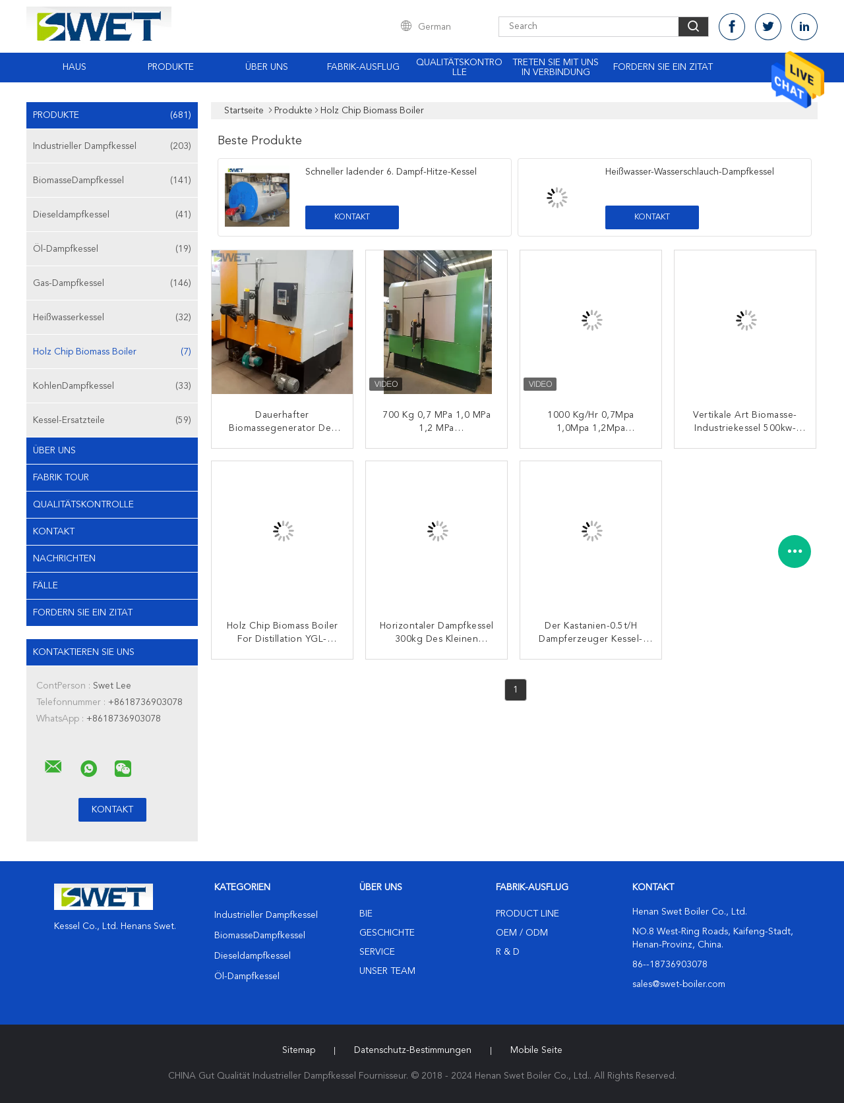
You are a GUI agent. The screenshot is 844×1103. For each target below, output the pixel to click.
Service (377, 952)
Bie (366, 914)
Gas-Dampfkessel (112, 283)
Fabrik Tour (61, 477)
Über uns (266, 67)
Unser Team (387, 971)
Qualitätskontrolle (459, 67)
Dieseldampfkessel (112, 214)
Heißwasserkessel (112, 317)
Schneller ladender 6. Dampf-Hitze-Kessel (391, 172)
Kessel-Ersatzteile (112, 420)
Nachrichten (64, 558)
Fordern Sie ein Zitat (663, 67)
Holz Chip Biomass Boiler (112, 351)
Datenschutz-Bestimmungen (412, 1050)
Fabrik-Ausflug (363, 67)
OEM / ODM (522, 933)
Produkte (171, 67)
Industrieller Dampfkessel (112, 146)
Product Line (527, 914)
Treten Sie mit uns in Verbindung (555, 67)
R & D (508, 952)
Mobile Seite (536, 1050)
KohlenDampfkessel (112, 386)
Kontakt (54, 531)
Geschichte (387, 933)
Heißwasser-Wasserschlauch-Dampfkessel (689, 172)
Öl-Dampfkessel (112, 249)
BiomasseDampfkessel (112, 180)
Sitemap (298, 1050)
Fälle (45, 585)
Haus (74, 67)
